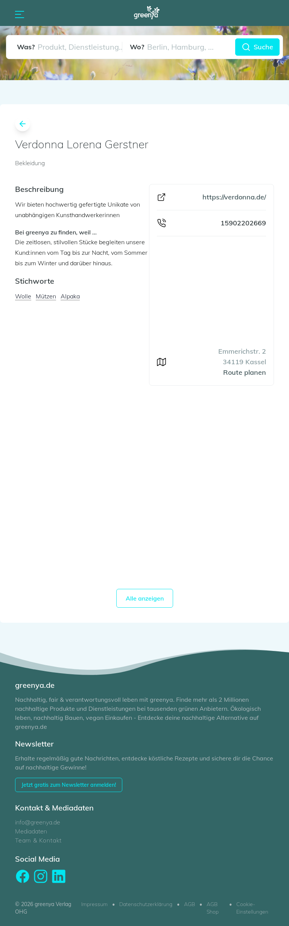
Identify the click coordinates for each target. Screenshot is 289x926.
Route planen (244, 372)
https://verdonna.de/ (234, 197)
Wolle (23, 296)
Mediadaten (31, 831)
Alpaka (70, 296)
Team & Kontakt (38, 840)
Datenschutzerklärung (145, 904)
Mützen (46, 296)
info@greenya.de (37, 822)
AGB (189, 904)
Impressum (94, 904)
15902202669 (243, 223)
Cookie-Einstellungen (252, 908)
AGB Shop (213, 908)
